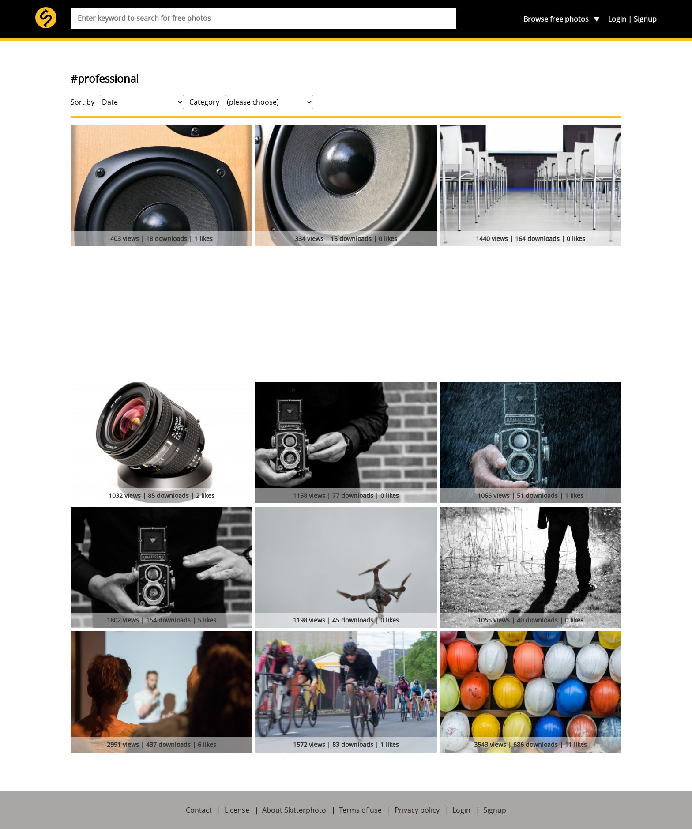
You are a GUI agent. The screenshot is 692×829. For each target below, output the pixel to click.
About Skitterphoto (294, 810)
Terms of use (360, 810)
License (237, 810)
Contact (199, 810)
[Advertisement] (346, 315)
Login (617, 19)
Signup (645, 19)
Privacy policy (417, 810)
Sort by (82, 102)
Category (204, 102)
